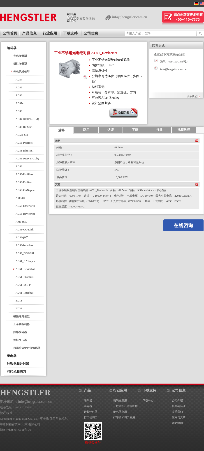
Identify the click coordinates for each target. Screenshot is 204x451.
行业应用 (50, 33)
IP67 (117, 169)
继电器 (88, 406)
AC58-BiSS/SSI (24, 150)
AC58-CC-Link (24, 229)
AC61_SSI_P (23, 284)
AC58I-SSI (22, 134)
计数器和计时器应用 (125, 406)
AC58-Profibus (24, 174)
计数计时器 (90, 411)
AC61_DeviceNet (25, 269)
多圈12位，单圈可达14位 (129, 162)
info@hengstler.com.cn (129, 17)
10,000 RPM (121, 177)
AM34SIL (21, 221)
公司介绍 (177, 400)
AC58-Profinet (24, 182)
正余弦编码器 (21, 324)
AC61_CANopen (25, 261)
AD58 (19, 166)
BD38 (19, 308)
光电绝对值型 (21, 71)
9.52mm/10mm (122, 154)
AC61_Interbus (24, 292)
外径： (60, 147)
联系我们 (191, 96)
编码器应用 (120, 400)
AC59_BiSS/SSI (25, 253)
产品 (87, 390)
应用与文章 (178, 417)
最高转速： (63, 177)
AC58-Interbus (24, 245)
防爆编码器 (20, 332)
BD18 (19, 300)
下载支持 (70, 33)
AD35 (19, 87)
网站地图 (177, 423)
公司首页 (10, 33)
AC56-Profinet (24, 142)
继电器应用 (120, 411)
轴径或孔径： (64, 154)
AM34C (20, 198)
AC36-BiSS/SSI (24, 127)
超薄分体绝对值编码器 (26, 348)
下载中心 (148, 400)
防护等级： (63, 169)
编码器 (88, 400)
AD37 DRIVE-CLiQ (27, 119)
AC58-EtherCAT (25, 205)
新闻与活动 (178, 406)
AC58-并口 (22, 237)
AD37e (19, 103)
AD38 (19, 111)
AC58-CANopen (25, 190)
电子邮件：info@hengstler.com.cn (26, 401)
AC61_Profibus (24, 276)
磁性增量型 (20, 63)
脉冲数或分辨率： (67, 162)
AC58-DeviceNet (25, 213)
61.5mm (118, 147)
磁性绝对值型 (21, 316)
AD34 (19, 79)
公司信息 (91, 33)
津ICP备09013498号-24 (15, 430)
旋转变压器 (20, 340)
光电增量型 (20, 56)
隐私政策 (6, 413)
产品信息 (29, 33)
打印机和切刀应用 (124, 417)
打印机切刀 (90, 417)
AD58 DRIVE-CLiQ (27, 158)
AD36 (19, 95)
